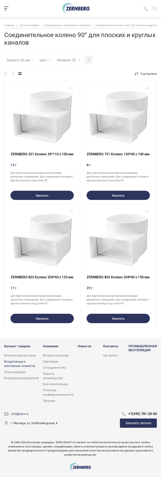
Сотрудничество (54, 367)
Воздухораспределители (21, 378)
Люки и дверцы (15, 372)
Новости (84, 346)
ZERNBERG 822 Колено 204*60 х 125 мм (41, 277)
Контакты (110, 346)
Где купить (110, 355)
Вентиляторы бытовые (20, 355)
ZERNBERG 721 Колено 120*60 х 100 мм (118, 154)
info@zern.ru (20, 414)
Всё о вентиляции (55, 384)
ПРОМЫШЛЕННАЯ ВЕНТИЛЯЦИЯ (143, 348)
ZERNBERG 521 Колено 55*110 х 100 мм (41, 154)
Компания (50, 346)
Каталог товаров (17, 346)
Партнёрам (50, 361)
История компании (56, 355)
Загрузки (49, 400)
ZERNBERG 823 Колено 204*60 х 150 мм (118, 277)
